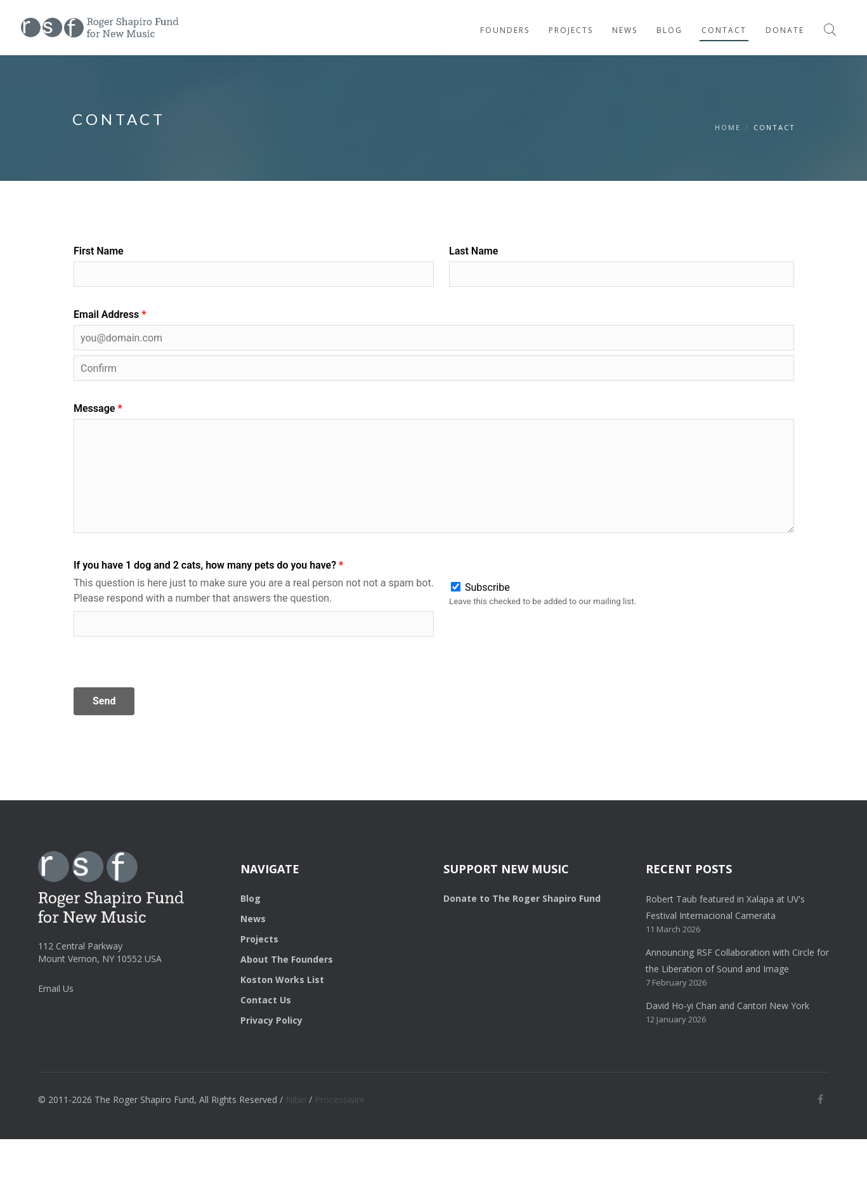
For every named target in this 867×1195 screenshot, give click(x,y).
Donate (785, 30)
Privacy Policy (271, 1020)
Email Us (56, 988)
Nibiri (295, 1099)
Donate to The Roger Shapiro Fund (522, 898)
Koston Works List (282, 980)
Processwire (340, 1099)
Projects (571, 30)
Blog (669, 30)
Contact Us (265, 1000)
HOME (728, 127)
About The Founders (286, 959)
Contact (723, 30)
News (624, 30)
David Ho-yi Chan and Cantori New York (727, 1006)
